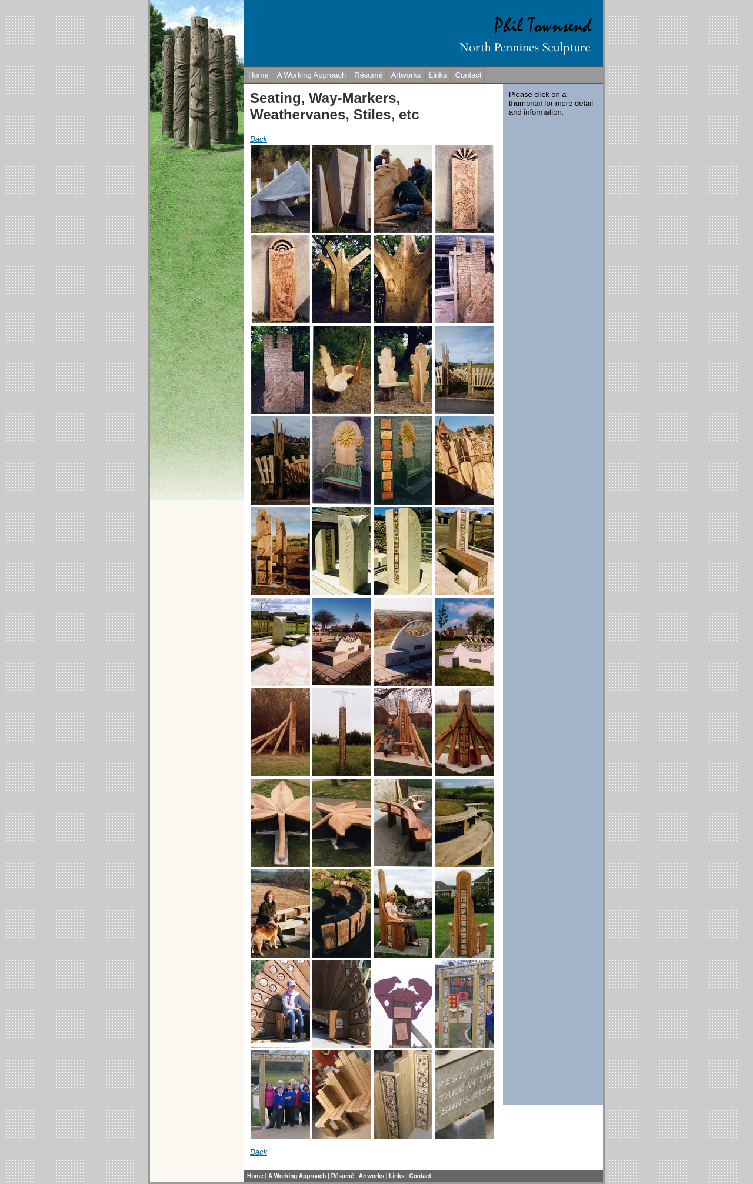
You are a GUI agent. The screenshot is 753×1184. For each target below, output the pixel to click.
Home (258, 75)
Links (438, 75)
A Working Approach (311, 75)
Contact (468, 75)
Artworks (406, 75)
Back (258, 139)
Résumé (368, 75)
